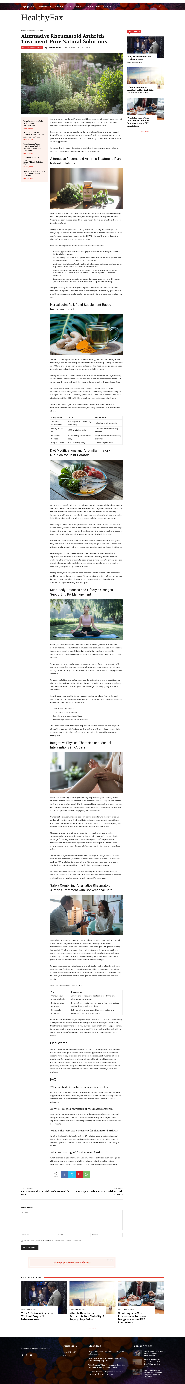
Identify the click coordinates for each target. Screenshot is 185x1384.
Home (23, 30)
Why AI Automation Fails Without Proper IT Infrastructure (33, 123)
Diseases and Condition (36, 30)
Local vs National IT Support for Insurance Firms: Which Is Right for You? (33, 161)
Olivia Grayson (54, 47)
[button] (160, 6)
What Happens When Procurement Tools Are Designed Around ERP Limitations (32, 147)
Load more (145, 131)
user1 (23, 1309)
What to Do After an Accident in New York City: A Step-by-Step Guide (33, 134)
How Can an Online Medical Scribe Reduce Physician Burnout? (34, 173)
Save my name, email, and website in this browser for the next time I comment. (52, 1241)
